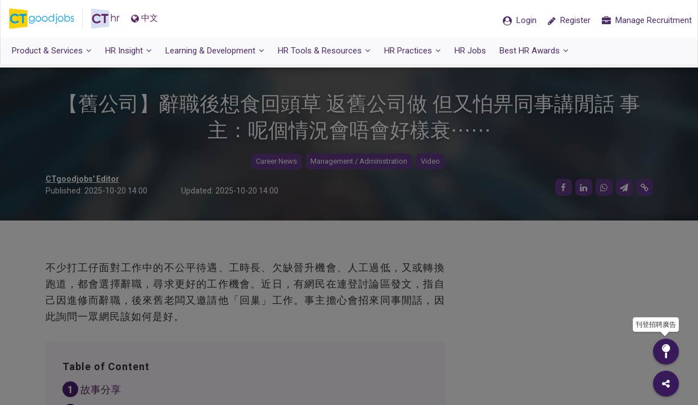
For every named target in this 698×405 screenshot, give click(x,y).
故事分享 (100, 390)
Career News (276, 162)
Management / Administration (358, 162)
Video (430, 162)
